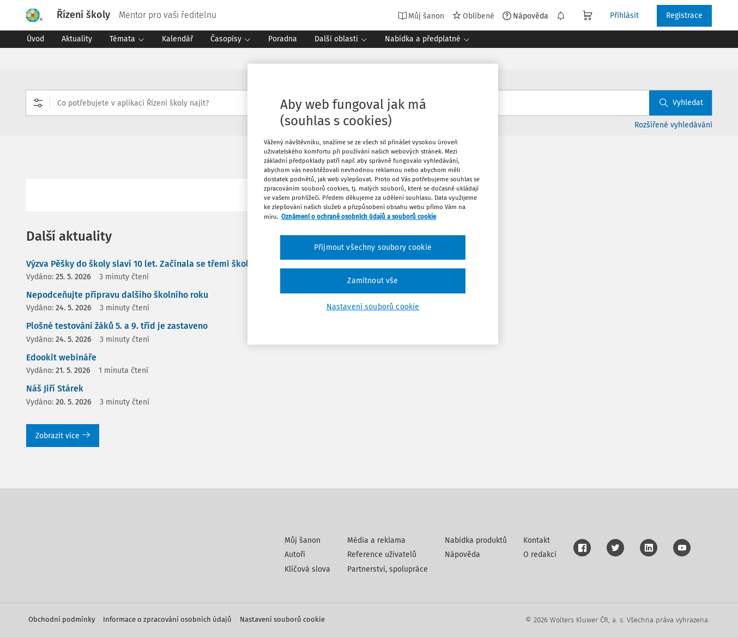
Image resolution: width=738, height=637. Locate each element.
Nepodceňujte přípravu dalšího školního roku (117, 295)
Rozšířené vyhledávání (673, 125)
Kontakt (536, 540)
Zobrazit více (62, 435)
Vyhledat (681, 102)
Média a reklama (376, 540)
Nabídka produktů (476, 540)
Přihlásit (624, 15)
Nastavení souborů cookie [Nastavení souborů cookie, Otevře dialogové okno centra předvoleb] (373, 306)
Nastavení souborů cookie (282, 619)
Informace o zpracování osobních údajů (167, 619)
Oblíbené (473, 15)
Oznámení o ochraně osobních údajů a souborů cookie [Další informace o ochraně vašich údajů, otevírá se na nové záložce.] (358, 216)
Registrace (684, 15)
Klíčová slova (307, 569)
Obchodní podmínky (61, 619)
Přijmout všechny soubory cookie (373, 247)
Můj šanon (421, 15)
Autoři (295, 554)
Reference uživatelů (381, 554)
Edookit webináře (61, 357)
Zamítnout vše (372, 280)
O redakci (539, 554)
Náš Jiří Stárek (54, 388)
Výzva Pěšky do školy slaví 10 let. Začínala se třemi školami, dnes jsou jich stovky (189, 264)
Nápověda (525, 15)
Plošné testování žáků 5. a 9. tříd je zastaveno (117, 326)
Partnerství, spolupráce (387, 569)
